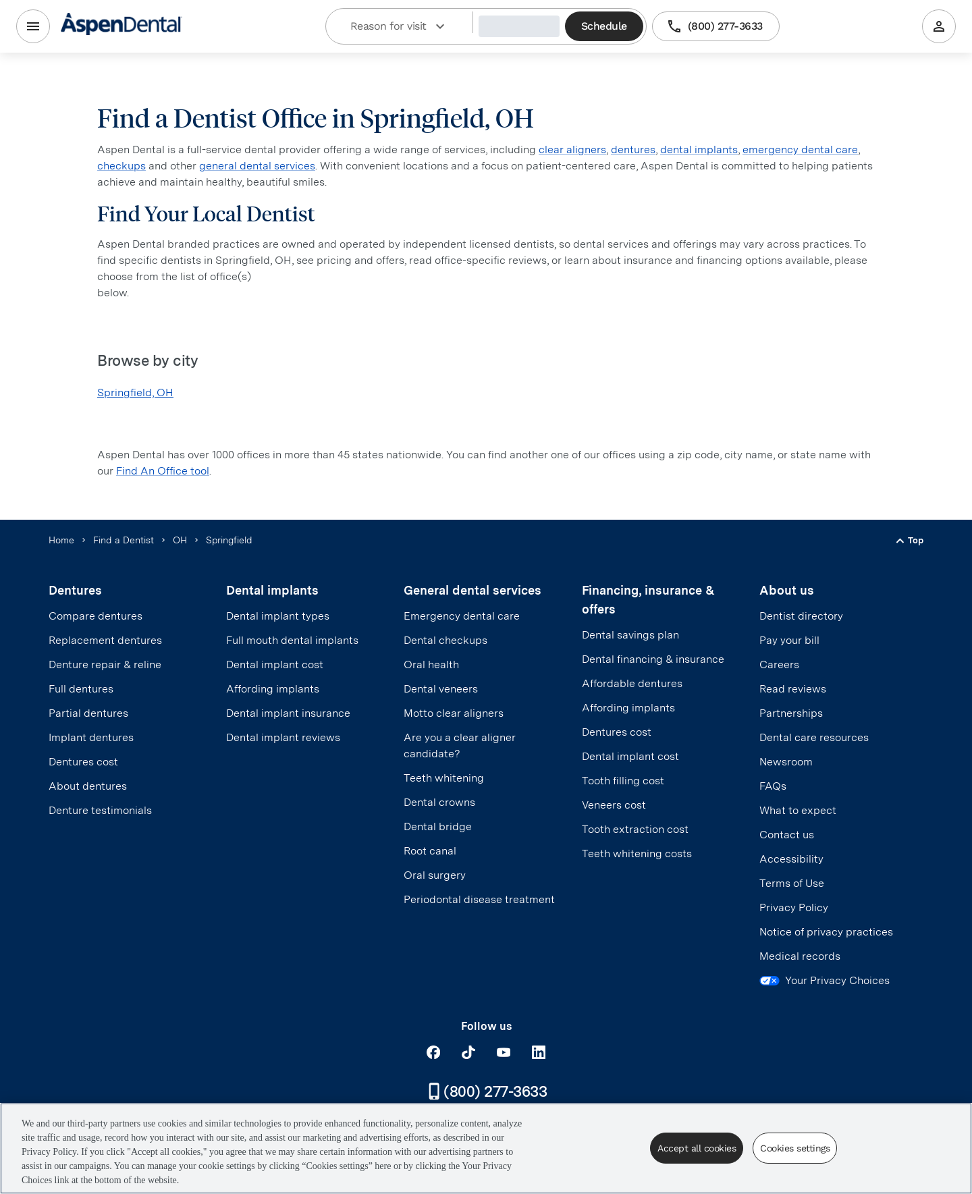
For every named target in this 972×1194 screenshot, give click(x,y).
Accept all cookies (696, 1148)
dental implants (699, 149)
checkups (121, 165)
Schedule (604, 26)
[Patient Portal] (939, 26)
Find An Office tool (162, 470)
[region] (486, 1148)
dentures (633, 149)
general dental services (257, 165)
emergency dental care (800, 149)
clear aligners (572, 149)
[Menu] (33, 26)
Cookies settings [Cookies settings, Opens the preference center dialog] (795, 1148)
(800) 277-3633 (716, 26)
